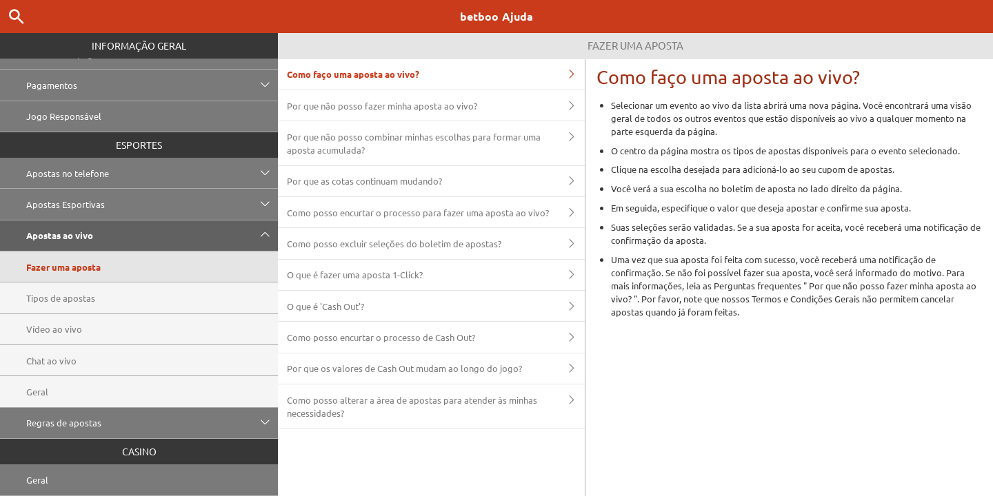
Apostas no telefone (152, 173)
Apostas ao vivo (152, 235)
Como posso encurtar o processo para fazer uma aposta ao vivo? (436, 212)
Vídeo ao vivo (54, 329)
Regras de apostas (152, 423)
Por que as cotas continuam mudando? (436, 181)
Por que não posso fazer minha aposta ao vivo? (436, 105)
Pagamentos (152, 85)
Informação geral (139, 45)
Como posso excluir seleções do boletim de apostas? (436, 243)
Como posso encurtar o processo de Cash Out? (436, 337)
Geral (37, 391)
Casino (139, 451)
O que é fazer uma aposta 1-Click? (436, 275)
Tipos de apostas (60, 298)
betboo (496, 16)
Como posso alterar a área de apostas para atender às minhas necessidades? (436, 406)
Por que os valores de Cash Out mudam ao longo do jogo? (436, 368)
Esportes (139, 144)
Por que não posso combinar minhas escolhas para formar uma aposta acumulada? (436, 143)
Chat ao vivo (51, 360)
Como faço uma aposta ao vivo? (436, 74)
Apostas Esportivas (152, 204)
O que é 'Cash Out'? (436, 306)
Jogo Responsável (63, 116)
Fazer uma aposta (63, 267)
